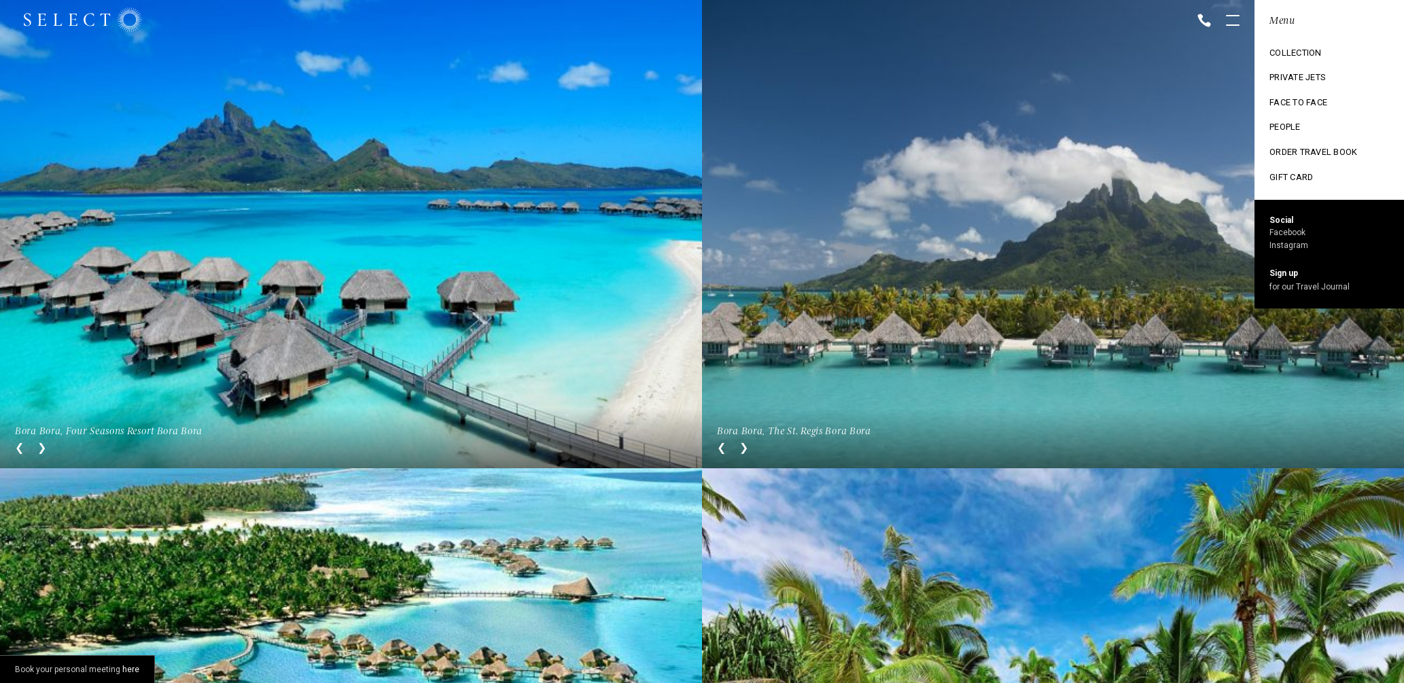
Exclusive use (1293, 101)
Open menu (1233, 22)
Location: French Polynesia (1322, 21)
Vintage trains (1296, 147)
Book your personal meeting (77, 669)
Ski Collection (1295, 124)
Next (42, 447)
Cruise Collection (1304, 78)
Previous (19, 447)
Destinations (1291, 55)
